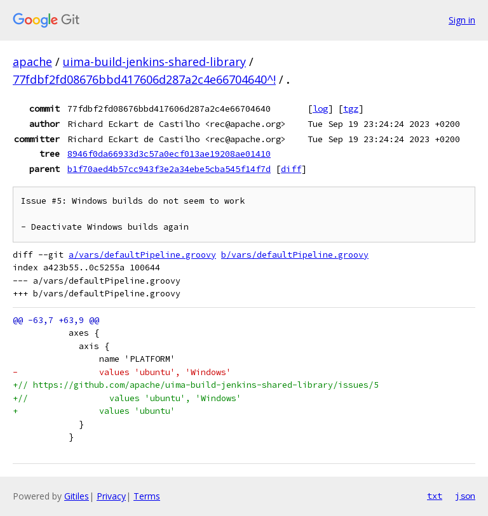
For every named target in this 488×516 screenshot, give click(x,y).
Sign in (462, 20)
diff (291, 169)
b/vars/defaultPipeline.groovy (295, 254)
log (320, 108)
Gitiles (76, 496)
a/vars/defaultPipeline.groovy (142, 254)
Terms (146, 496)
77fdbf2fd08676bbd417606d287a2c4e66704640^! (144, 79)
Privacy (111, 496)
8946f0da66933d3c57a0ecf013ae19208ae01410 (169, 153)
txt (434, 495)
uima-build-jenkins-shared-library (154, 61)
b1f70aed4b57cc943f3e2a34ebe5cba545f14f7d (169, 169)
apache (32, 61)
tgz (350, 108)
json (465, 495)
